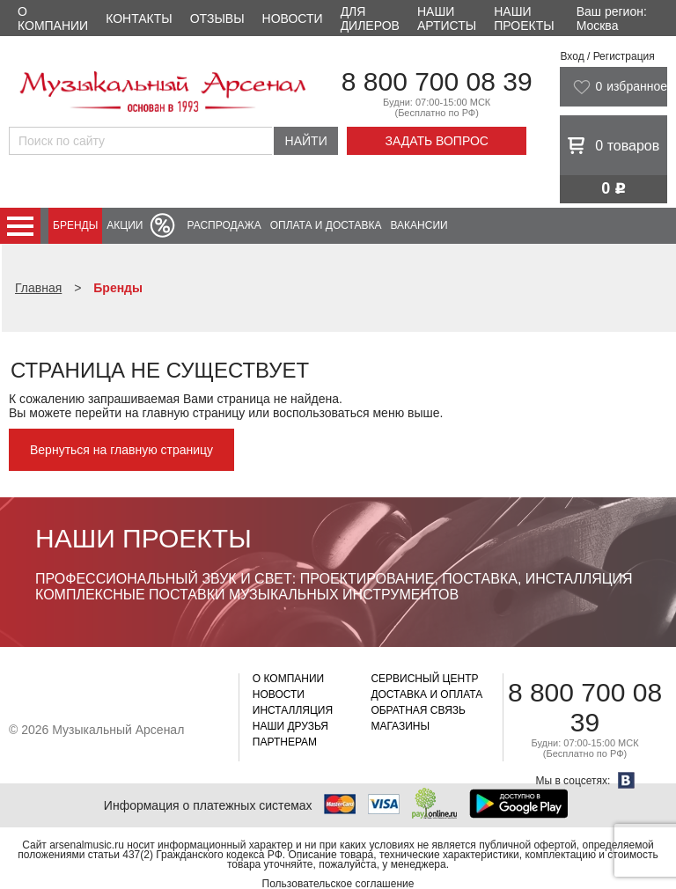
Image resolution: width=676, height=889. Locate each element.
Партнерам (285, 742)
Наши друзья (290, 726)
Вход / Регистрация (607, 56)
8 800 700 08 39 (437, 81)
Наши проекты (524, 18)
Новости (292, 18)
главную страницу (193, 413)
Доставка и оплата (426, 694)
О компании (53, 18)
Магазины (400, 726)
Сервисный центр (424, 678)
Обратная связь (418, 710)
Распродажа (224, 225)
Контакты (139, 18)
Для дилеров (370, 18)
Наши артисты (446, 18)
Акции (125, 225)
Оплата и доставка (326, 225)
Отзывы (217, 18)
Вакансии (419, 225)
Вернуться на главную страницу (121, 450)
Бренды (75, 225)
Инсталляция (293, 710)
